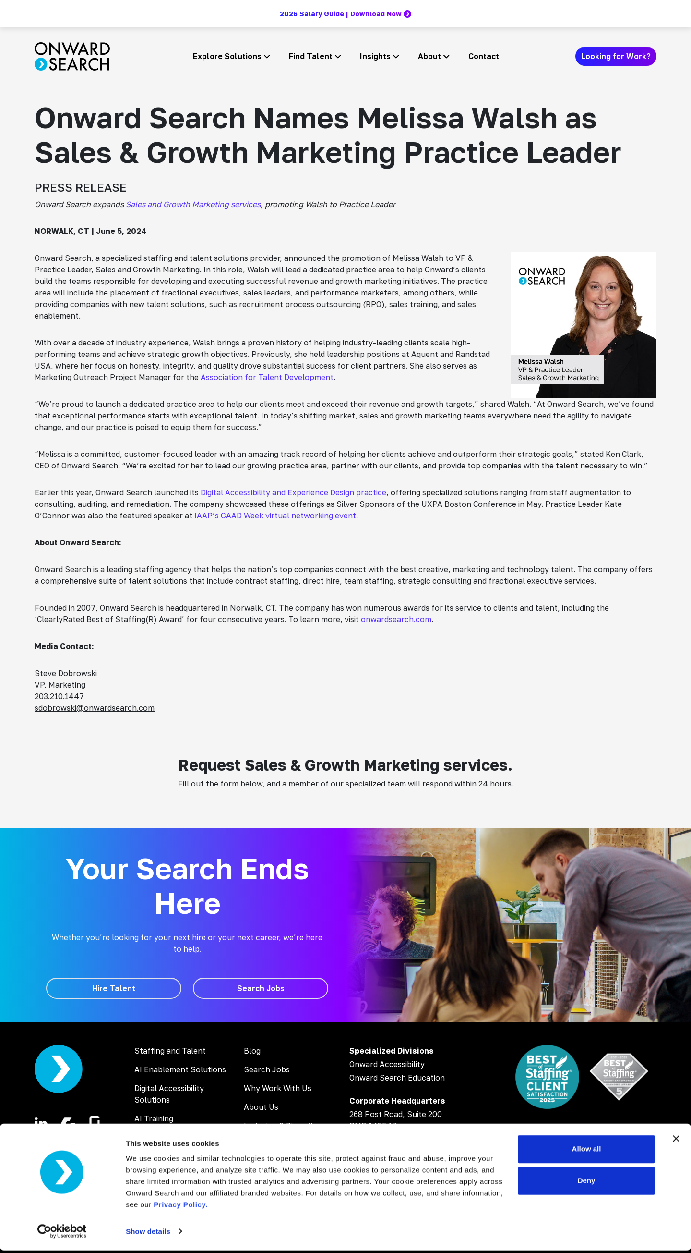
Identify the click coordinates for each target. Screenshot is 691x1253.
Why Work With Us (277, 1088)
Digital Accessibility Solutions (169, 1094)
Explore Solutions (227, 56)
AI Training (153, 1118)
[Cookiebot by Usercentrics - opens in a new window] (62, 1234)
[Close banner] (676, 1141)
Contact (483, 56)
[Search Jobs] (260, 988)
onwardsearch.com (396, 619)
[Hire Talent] (113, 988)
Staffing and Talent (170, 1051)
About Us (261, 1107)
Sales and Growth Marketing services (193, 204)
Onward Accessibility (387, 1064)
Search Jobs (267, 1069)
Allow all (586, 1152)
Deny (587, 1183)
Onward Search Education (397, 1077)
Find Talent (311, 56)
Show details (148, 1234)
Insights (375, 56)
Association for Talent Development (267, 377)
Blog (252, 1051)
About (429, 56)
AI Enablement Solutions (180, 1069)
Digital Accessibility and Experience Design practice (293, 492)
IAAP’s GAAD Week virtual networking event (275, 515)
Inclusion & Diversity (281, 1125)
